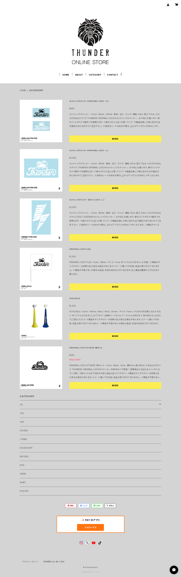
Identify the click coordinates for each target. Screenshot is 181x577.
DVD (22, 465)
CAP (22, 422)
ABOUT (79, 75)
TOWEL (23, 439)
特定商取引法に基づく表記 (53, 562)
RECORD (24, 456)
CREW (23, 474)
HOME (66, 75)
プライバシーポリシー (30, 562)
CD (21, 404)
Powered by (90, 572)
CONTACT (112, 75)
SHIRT (23, 482)
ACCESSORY (26, 448)
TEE (22, 413)
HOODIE (24, 430)
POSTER (24, 491)
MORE (115, 139)
